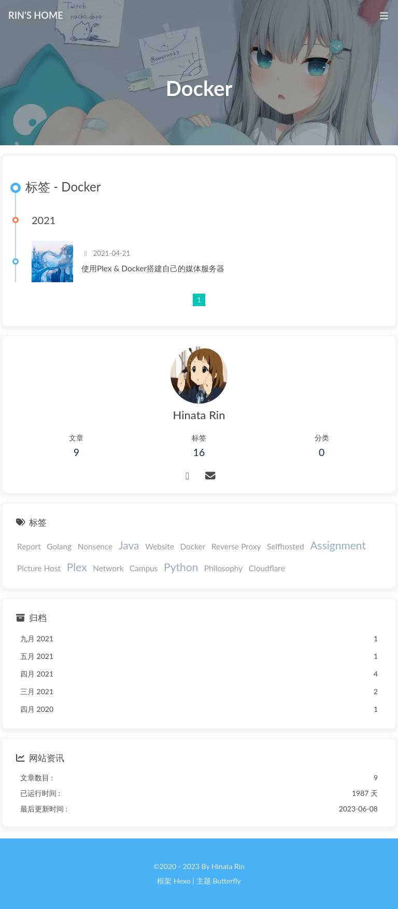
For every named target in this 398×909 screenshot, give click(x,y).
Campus (144, 568)
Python (181, 566)
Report (29, 546)
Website (159, 546)
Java (129, 545)
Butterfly (226, 880)
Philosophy (223, 568)
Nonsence (95, 546)
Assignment (338, 545)
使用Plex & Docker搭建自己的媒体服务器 (152, 268)
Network (108, 568)
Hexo (182, 880)
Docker (193, 546)
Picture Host (39, 568)
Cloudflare (267, 568)
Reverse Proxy (236, 546)
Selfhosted (285, 546)
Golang (59, 546)
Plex (77, 566)
